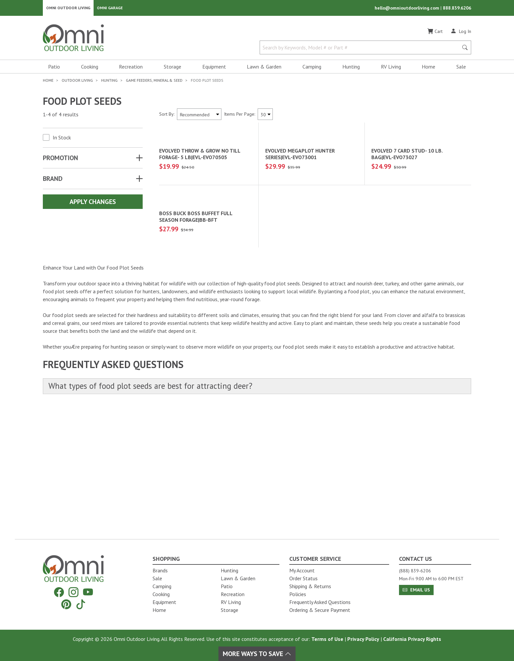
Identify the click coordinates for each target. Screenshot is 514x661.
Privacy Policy (363, 639)
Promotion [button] (60, 159)
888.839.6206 (457, 9)
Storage (172, 68)
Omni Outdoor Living (68, 8)
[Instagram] (73, 592)
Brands (160, 570)
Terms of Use (327, 639)
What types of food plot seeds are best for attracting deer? (155, 512)
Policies (297, 594)
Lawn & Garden (264, 68)
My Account (302, 570)
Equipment (214, 68)
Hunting (351, 68)
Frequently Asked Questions (320, 602)
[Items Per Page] (265, 115)
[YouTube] (88, 592)
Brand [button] (53, 180)
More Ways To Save (257, 653)
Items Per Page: (239, 115)
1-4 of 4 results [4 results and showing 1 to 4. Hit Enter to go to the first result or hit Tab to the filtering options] (60, 115)
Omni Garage (110, 8)
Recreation (131, 68)
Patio (54, 68)
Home (428, 68)
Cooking (89, 68)
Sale (461, 68)
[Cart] (435, 33)
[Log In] (460, 32)
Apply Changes (93, 203)
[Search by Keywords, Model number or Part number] (361, 48)
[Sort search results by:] (199, 115)
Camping (311, 68)
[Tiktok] (81, 604)
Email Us (416, 590)
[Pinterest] (66, 604)
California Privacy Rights (412, 639)
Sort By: (166, 115)
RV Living (391, 68)
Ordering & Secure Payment (319, 610)
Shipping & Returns (310, 586)
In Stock (62, 138)
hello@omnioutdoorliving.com (408, 9)
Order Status (303, 578)
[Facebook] (59, 592)
